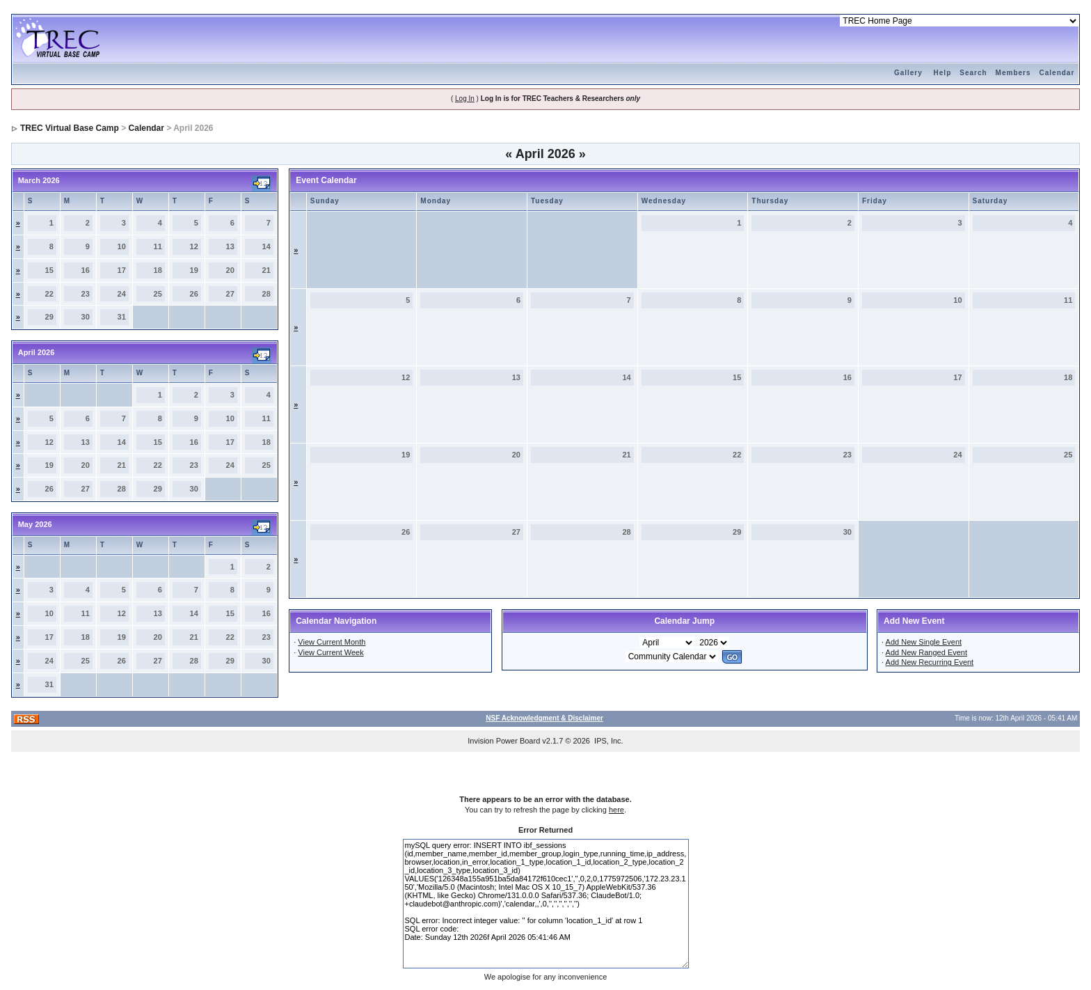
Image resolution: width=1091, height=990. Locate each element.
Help (943, 73)
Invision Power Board (504, 741)
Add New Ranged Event (926, 652)
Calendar (1057, 73)
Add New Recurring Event (930, 662)
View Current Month (331, 642)
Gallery (908, 73)
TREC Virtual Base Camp (69, 128)
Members (1013, 73)
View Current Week (330, 652)
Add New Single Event (924, 642)
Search (973, 73)
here (616, 810)
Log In (465, 98)
